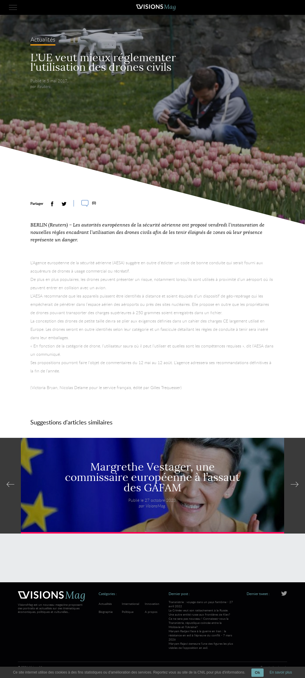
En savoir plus (281, 672)
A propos (151, 612)
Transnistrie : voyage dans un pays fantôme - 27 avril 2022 (201, 614)
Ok (257, 672)
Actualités (42, 41)
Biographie (106, 612)
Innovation (152, 604)
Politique (127, 612)
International (130, 604)
